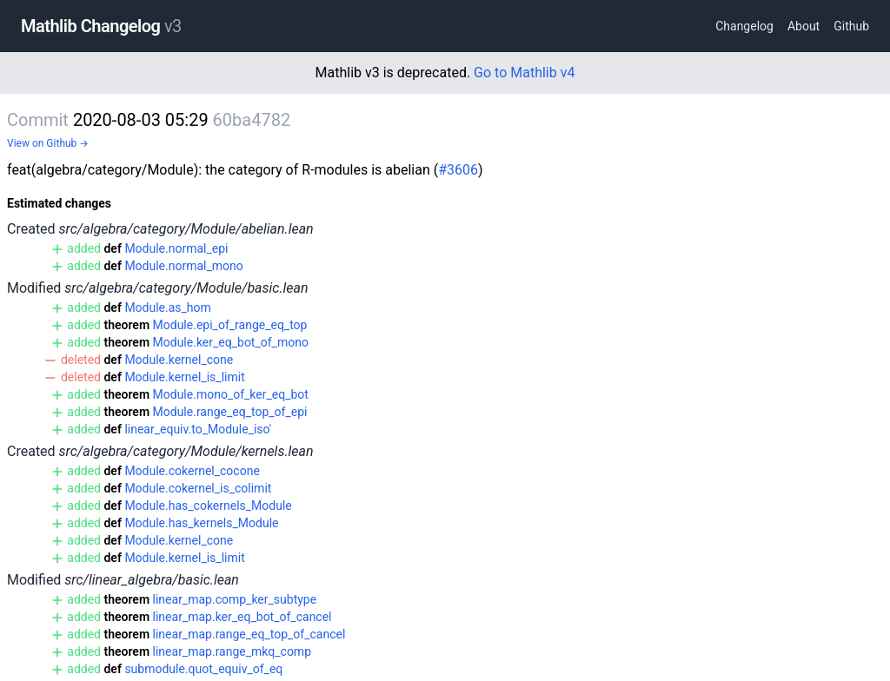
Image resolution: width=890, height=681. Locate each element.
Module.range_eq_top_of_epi (230, 412)
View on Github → (48, 143)
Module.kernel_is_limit (184, 377)
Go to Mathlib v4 (524, 72)
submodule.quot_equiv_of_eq (203, 669)
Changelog (744, 26)
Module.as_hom (167, 307)
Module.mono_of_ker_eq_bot (231, 394)
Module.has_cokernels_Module (207, 505)
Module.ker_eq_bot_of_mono (231, 342)
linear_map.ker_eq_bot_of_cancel (242, 617)
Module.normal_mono (183, 266)
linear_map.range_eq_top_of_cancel (249, 634)
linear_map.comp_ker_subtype (235, 599)
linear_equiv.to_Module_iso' (197, 429)
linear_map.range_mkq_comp (232, 651)
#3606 (458, 170)
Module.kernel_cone (178, 360)
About (803, 26)
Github (851, 26)
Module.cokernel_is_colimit (197, 488)
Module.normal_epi (176, 248)
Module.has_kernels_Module (201, 523)
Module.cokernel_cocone (191, 471)
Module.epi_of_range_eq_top (230, 325)
